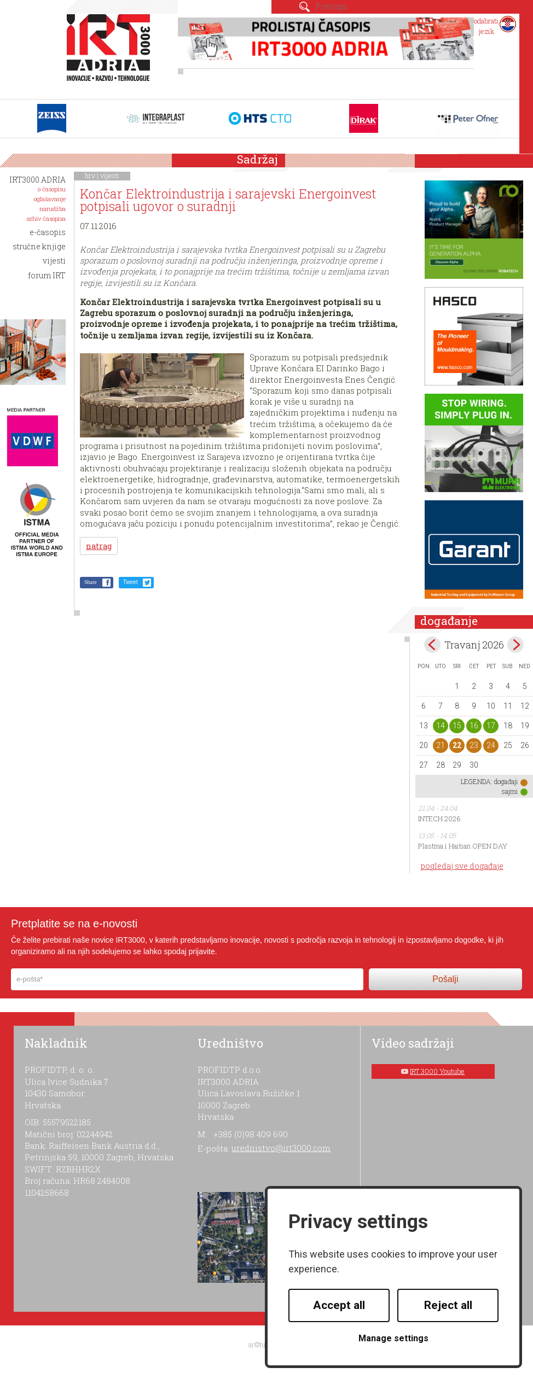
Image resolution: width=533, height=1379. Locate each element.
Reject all (448, 1305)
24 (490, 745)
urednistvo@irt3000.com (281, 1147)
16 (474, 725)
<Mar (432, 644)
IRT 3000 (111, 53)
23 (474, 745)
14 (440, 725)
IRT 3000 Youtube (437, 1071)
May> (515, 644)
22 (457, 745)
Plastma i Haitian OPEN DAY (462, 846)
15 (457, 725)
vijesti (109, 175)
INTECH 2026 (439, 818)
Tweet (130, 582)
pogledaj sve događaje (462, 866)
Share (90, 582)
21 (440, 745)
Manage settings (393, 1338)
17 (490, 725)
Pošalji (445, 979)
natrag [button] (99, 546)
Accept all (339, 1305)
